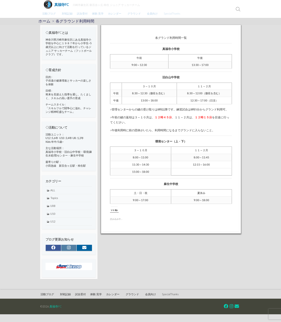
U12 (52, 224)
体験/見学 (97, 13)
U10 (52, 216)
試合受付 (81, 13)
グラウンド (133, 13)
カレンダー (114, 13)
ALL (52, 192)
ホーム (44, 21)
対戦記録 (66, 13)
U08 (52, 208)
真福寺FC (56, 306)
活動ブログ (49, 13)
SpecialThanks (170, 13)
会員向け (150, 13)
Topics (54, 200)
